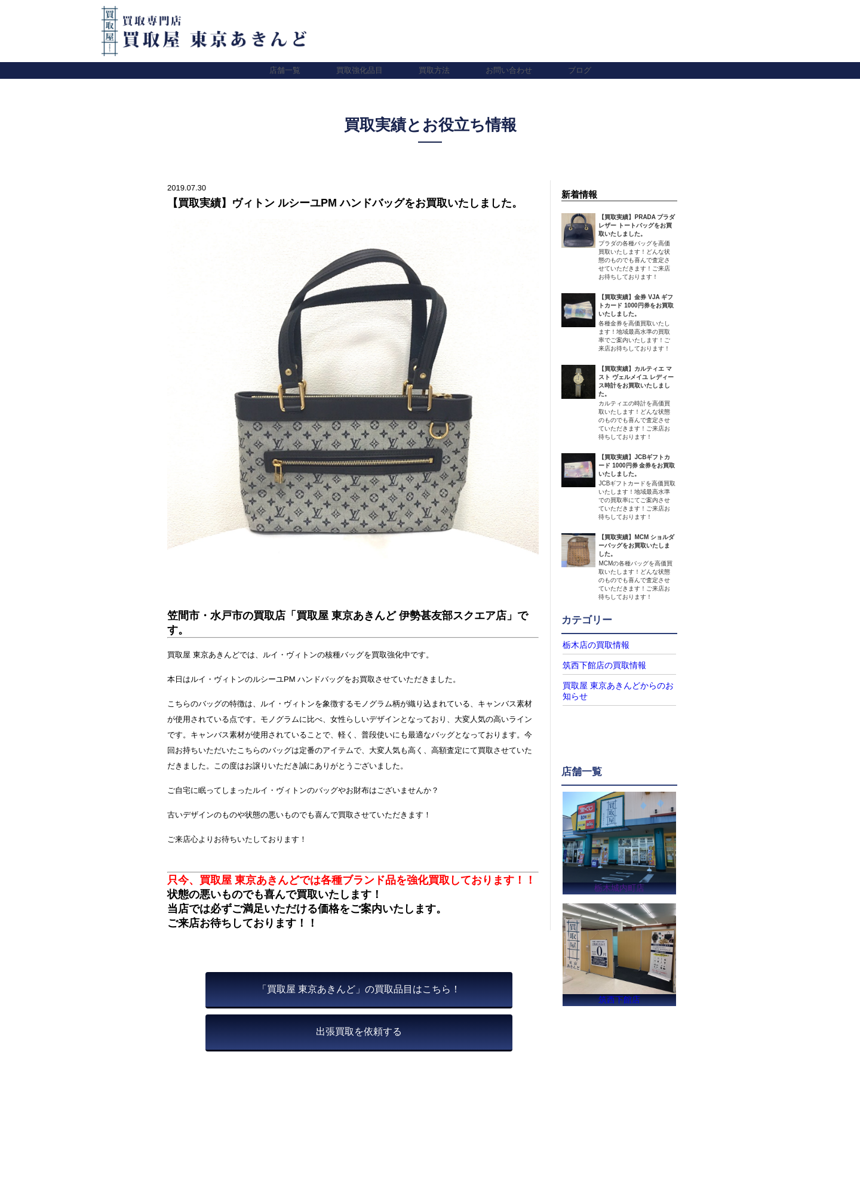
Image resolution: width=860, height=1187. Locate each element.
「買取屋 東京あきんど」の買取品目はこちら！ (358, 989)
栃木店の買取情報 (591, 645)
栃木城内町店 (619, 884)
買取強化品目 (359, 70)
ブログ (579, 70)
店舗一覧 (284, 70)
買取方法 (434, 70)
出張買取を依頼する (359, 1031)
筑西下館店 (619, 998)
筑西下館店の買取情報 (598, 664)
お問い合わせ (509, 70)
